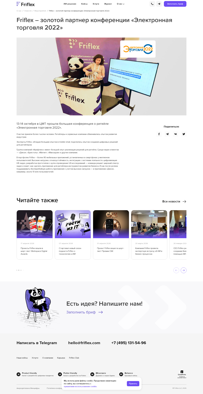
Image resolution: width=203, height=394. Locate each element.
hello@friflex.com (84, 343)
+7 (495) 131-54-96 (128, 343)
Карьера (61, 358)
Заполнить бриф (175, 4)
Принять (133, 383)
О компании (47, 358)
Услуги (96, 4)
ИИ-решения (70, 4)
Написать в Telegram (37, 343)
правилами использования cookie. (80, 386)
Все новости (174, 201)
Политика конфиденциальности (60, 388)
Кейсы (84, 4)
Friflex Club (74, 358)
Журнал (108, 4)
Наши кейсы (22, 358)
